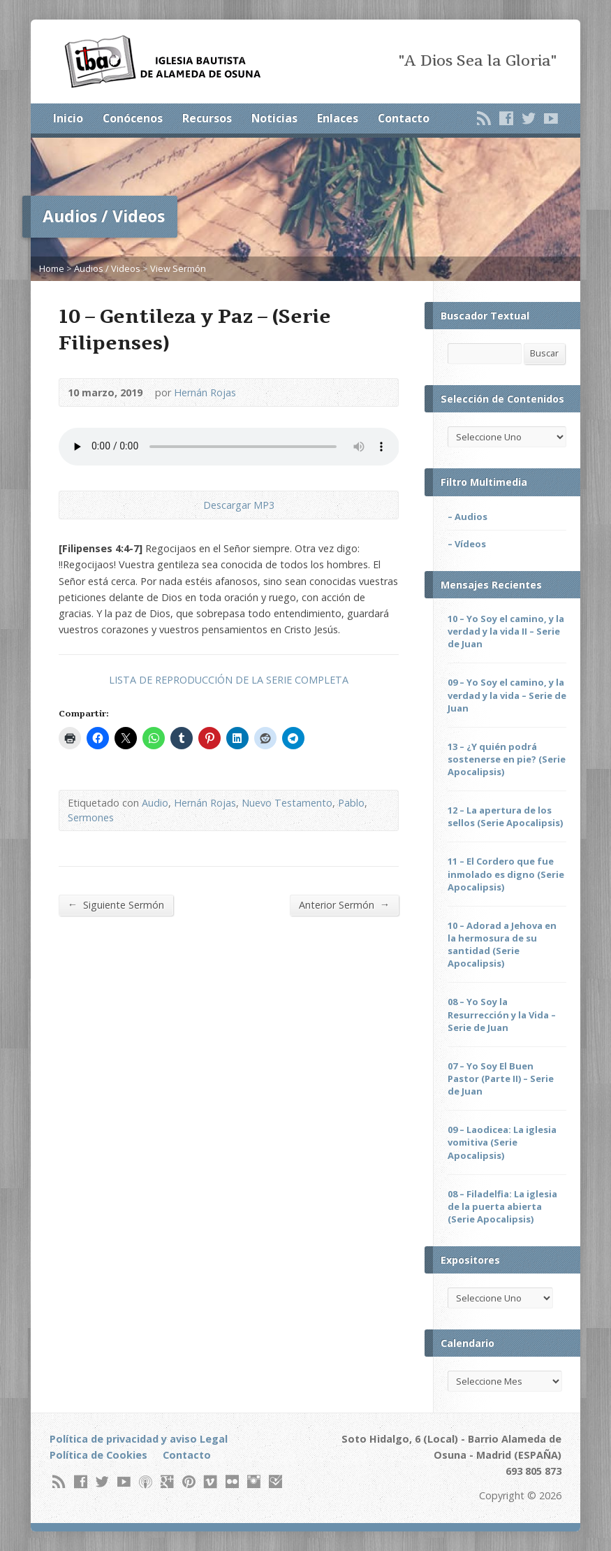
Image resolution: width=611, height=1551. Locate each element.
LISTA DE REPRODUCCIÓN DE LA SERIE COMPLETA (228, 679)
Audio (155, 802)
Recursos (207, 118)
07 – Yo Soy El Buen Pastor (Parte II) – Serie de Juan (501, 1078)
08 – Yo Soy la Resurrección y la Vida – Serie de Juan (502, 1014)
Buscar (544, 353)
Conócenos (133, 118)
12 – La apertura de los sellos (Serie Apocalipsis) (505, 816)
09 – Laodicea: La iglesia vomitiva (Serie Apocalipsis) (502, 1142)
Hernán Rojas (205, 392)
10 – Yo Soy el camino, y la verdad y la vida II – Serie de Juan (506, 631)
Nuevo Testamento (287, 802)
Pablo (351, 802)
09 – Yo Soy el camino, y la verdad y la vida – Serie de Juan (507, 695)
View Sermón (178, 268)
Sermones (91, 817)
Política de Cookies (98, 1455)
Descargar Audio (192, 505)
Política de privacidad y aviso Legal (139, 1438)
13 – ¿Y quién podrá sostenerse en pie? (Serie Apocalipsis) (507, 759)
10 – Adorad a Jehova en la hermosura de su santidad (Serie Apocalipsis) (502, 944)
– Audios (467, 516)
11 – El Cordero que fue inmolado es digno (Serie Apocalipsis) (506, 874)
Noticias (274, 118)
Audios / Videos (107, 268)
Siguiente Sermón (116, 904)
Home (51, 268)
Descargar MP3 (238, 505)
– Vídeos (467, 544)
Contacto (403, 118)
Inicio (68, 118)
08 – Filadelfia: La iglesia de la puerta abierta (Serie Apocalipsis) (502, 1206)
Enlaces (337, 118)
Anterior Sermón (344, 904)
